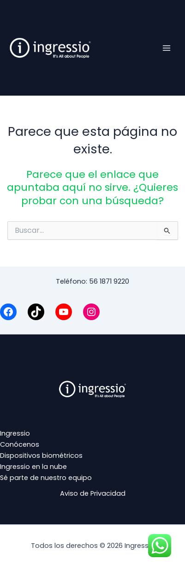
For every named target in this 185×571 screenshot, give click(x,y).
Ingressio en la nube (33, 466)
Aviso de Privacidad (92, 493)
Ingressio (15, 433)
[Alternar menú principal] (166, 47)
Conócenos (19, 444)
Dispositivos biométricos (41, 455)
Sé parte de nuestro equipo (46, 477)
